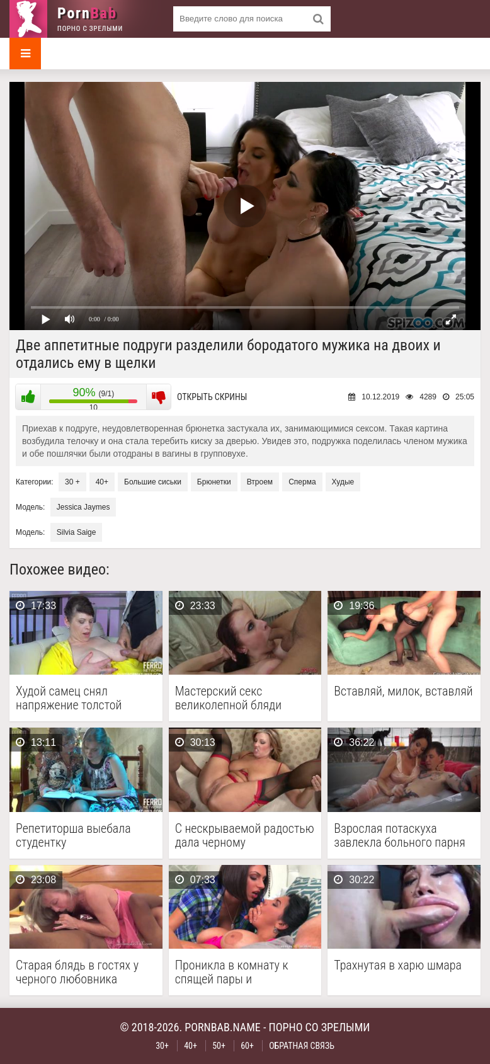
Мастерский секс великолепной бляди (228, 698)
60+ (247, 1046)
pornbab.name (223, 1027)
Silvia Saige (76, 532)
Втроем (260, 482)
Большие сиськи (152, 482)
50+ (218, 1046)
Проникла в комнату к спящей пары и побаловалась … (231, 972)
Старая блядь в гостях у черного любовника (77, 972)
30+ (162, 1046)
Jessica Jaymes (83, 507)
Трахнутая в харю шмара (398, 965)
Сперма (302, 482)
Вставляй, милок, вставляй (403, 691)
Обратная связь (301, 1046)
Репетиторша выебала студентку (73, 835)
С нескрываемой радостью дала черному (244, 835)
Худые (343, 482)
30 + (72, 482)
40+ (102, 482)
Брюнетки (214, 482)
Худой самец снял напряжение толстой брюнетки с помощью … (76, 698)
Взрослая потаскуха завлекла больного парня (399, 835)
